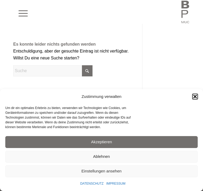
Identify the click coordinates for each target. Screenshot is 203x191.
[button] (195, 96)
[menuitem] (20, 12)
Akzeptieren (101, 142)
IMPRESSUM (116, 183)
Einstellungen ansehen (101, 171)
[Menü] (20, 12)
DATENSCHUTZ (91, 183)
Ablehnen (101, 156)
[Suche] (53, 70)
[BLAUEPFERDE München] (185, 12)
